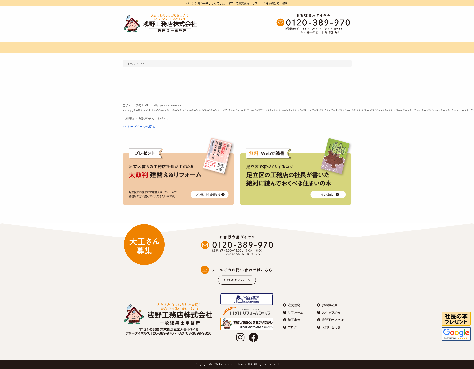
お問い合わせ (331, 327)
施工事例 (294, 320)
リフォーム (295, 312)
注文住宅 (294, 305)
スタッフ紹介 (331, 312)
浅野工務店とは (333, 320)
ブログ (292, 327)
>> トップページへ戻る (139, 127)
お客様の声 (329, 305)
